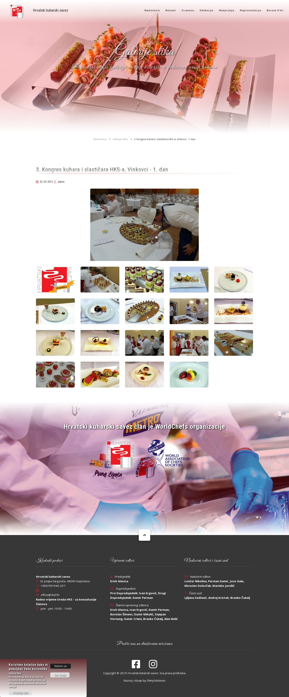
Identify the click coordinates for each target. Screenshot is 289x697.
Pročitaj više (20, 693)
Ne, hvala (59, 675)
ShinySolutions (156, 680)
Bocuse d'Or (275, 10)
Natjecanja (226, 10)
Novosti (170, 10)
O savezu (188, 10)
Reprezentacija (250, 10)
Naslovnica (152, 10)
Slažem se (60, 666)
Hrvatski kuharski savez (50, 10)
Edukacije (206, 10)
